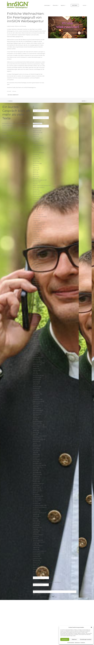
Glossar (68, 613)
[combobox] (37, 123)
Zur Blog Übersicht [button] (13, 94)
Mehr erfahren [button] (7, 622)
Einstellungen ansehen (85, 639)
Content (37, 622)
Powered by (40, 597)
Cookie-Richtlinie (70, 642)
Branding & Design (39, 617)
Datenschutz (77, 642)
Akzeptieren (65, 639)
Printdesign (38, 619)
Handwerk (53, 621)
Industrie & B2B (54, 623)
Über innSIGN (85, 611)
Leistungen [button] (47, 5)
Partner (84, 613)
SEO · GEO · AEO (39, 611)
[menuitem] (47, 5)
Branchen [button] (56, 5)
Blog (67, 611)
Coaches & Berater (55, 615)
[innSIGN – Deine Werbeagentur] (18, 5)
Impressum (82, 642)
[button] (91, 627)
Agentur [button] (63, 5)
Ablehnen (74, 639)
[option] (54, 131)
